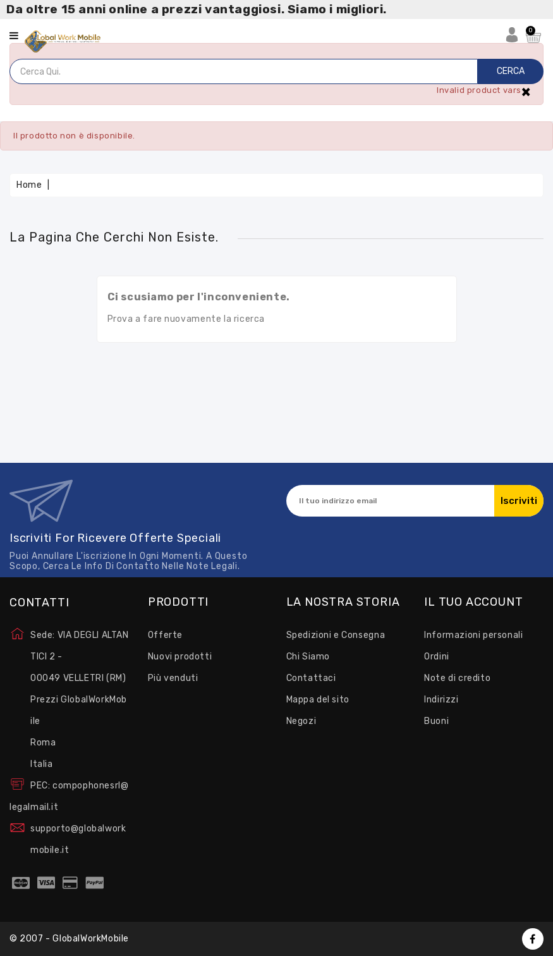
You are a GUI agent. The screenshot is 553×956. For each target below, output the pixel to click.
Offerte (165, 635)
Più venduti (173, 678)
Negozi (301, 721)
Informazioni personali (473, 635)
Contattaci (311, 678)
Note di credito (457, 678)
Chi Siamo (308, 656)
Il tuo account (473, 602)
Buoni (436, 721)
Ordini (436, 656)
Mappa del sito (317, 699)
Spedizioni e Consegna (336, 635)
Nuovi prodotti (180, 656)
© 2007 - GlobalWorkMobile (69, 938)
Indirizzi (441, 699)
